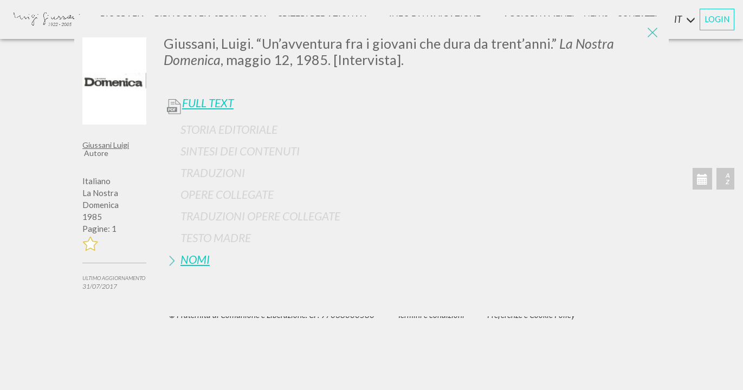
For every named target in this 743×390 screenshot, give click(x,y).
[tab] (412, 129)
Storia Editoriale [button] (228, 129)
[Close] (652, 32)
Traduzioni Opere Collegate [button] (260, 216)
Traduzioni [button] (212, 172)
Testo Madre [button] (215, 237)
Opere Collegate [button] (227, 194)
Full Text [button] (208, 102)
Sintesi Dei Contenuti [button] (240, 151)
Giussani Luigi (105, 145)
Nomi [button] (195, 259)
